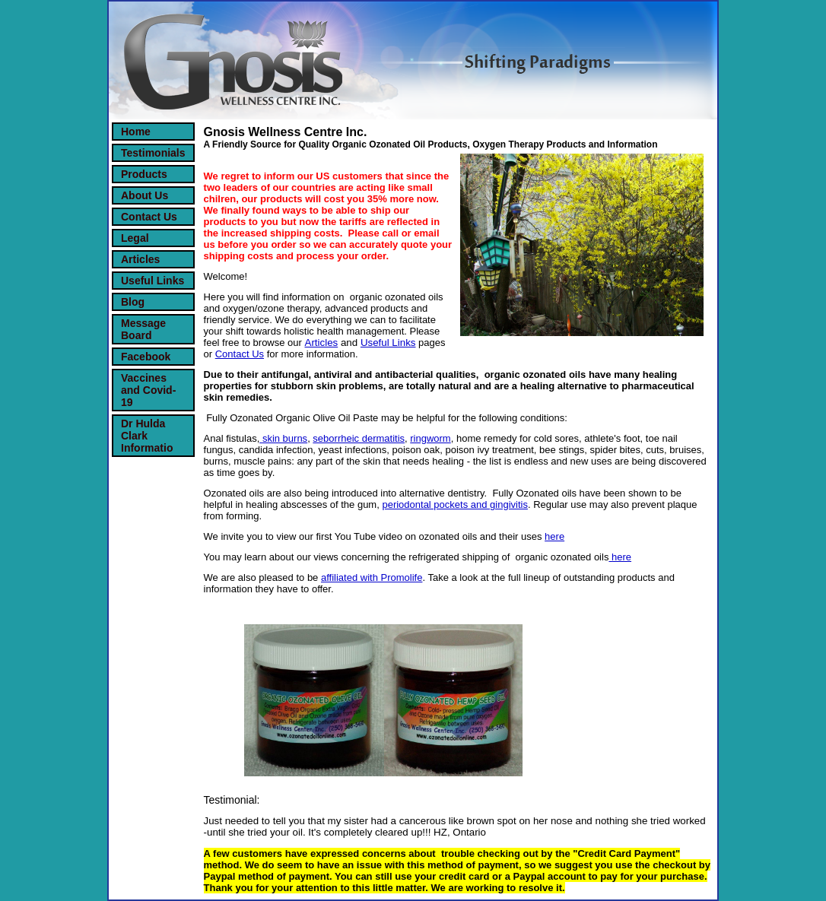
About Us (144, 195)
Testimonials (153, 153)
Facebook (145, 357)
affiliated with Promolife (371, 577)
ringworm (430, 438)
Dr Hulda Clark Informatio (147, 435)
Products (144, 174)
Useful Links (152, 280)
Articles (140, 259)
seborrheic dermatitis (359, 438)
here (554, 536)
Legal (135, 238)
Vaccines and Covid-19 (148, 390)
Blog (133, 302)
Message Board (143, 329)
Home (136, 131)
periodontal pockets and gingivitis (455, 504)
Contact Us (149, 217)
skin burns (284, 438)
